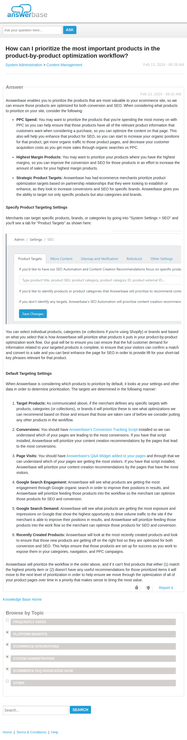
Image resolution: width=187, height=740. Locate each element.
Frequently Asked (29, 622)
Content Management (64, 65)
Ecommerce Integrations (36, 646)
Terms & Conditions (31, 732)
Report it (166, 588)
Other (18, 683)
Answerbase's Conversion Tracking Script (103, 429)
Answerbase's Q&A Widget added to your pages (106, 456)
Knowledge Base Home (22, 599)
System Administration (24, 65)
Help (54, 732)
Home (7, 732)
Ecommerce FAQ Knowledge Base (43, 671)
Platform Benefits (30, 634)
